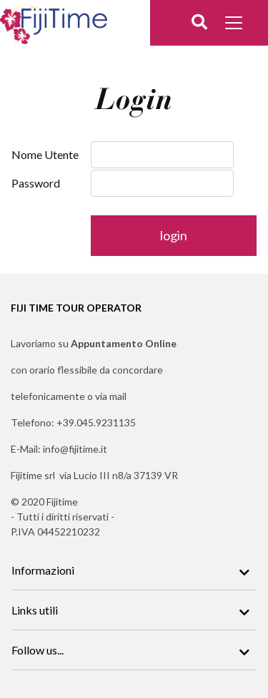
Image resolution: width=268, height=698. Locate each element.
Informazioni (42, 570)
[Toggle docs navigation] (235, 24)
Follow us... (37, 650)
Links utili (34, 610)
